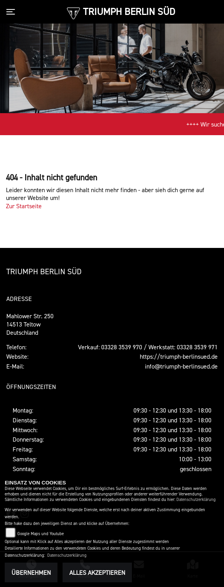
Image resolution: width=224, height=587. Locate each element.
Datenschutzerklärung (196, 499)
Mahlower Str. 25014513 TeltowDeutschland (30, 324)
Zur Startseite (24, 206)
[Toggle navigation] (12, 12)
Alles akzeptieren (97, 572)
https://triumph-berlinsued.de (179, 356)
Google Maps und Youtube (40, 533)
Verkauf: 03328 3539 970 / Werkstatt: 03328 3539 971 (148, 347)
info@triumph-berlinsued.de (181, 366)
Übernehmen (31, 572)
